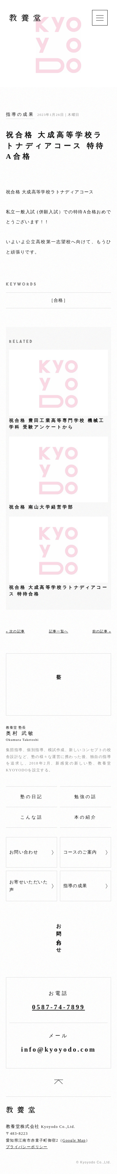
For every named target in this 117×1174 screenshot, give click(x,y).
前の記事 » (101, 631)
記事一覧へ (58, 631)
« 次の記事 (15, 631)
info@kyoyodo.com (58, 1049)
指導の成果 (20, 114)
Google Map (73, 1140)
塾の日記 (31, 796)
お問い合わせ (23, 852)
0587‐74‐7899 (58, 1007)
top (58, 1082)
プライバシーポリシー (27, 1147)
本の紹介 (85, 817)
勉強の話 (85, 796)
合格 (58, 300)
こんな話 (31, 817)
